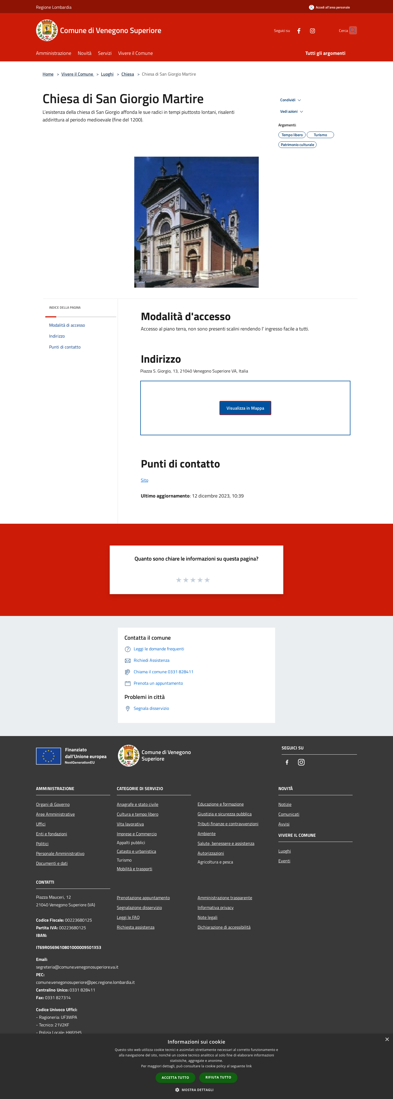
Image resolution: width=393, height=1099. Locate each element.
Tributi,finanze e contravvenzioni (228, 823)
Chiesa (127, 74)
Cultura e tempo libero (137, 814)
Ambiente (207, 833)
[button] (196, 1089)
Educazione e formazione (221, 804)
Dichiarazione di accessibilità (224, 927)
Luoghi (107, 74)
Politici (42, 843)
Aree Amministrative (55, 814)
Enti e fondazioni (51, 833)
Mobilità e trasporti (134, 868)
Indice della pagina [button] (65, 307)
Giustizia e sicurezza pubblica (225, 814)
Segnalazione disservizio (139, 907)
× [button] (387, 1040)
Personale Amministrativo (60, 853)
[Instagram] (301, 30)
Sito (144, 480)
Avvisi (284, 824)
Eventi (284, 860)
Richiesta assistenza (135, 927)
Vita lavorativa (130, 824)
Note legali (208, 917)
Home (48, 74)
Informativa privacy (216, 907)
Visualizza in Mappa (245, 408)
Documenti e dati (52, 863)
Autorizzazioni (211, 853)
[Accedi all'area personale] (329, 7)
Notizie (284, 804)
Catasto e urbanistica (136, 851)
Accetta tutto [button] (175, 1077)
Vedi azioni (292, 111)
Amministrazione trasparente (225, 897)
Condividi (291, 100)
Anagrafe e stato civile (137, 804)
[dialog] (196, 1066)
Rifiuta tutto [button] (218, 1077)
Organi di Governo (53, 804)
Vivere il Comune (77, 74)
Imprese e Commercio (137, 833)
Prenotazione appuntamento (143, 897)
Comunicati (288, 814)
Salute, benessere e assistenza (226, 843)
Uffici (41, 824)
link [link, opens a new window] (249, 1066)
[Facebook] (288, 30)
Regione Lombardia (54, 7)
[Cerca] (350, 30)
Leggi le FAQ (128, 917)
